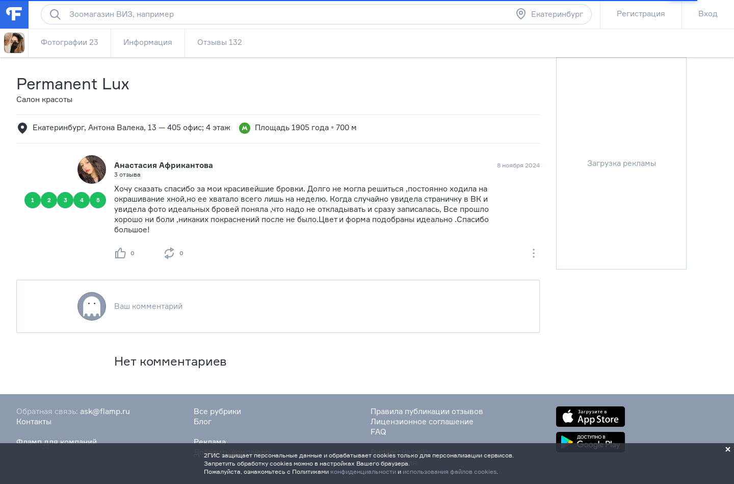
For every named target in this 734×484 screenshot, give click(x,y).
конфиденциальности (363, 471)
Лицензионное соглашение (422, 421)
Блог (203, 421)
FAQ (378, 432)
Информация (147, 42)
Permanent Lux (72, 83)
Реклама (210, 442)
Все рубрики (217, 411)
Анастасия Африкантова (163, 165)
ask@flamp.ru (105, 411)
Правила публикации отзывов (427, 411)
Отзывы (219, 42)
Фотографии (69, 42)
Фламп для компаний (56, 442)
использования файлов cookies (449, 471)
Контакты (33, 421)
